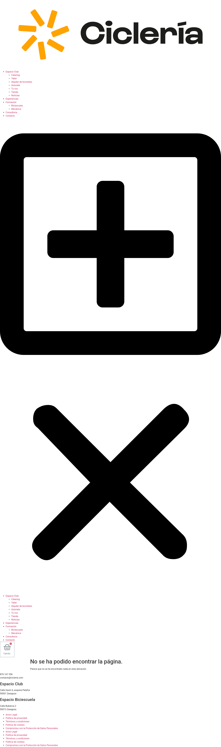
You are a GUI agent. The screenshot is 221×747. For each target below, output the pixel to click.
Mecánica (16, 109)
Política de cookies (15, 725)
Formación (11, 102)
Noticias (15, 95)
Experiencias (12, 98)
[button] (110, 356)
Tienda (14, 92)
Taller (14, 78)
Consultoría (11, 112)
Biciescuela (17, 105)
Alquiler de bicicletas (21, 82)
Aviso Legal (11, 714)
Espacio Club (12, 71)
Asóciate (15, 85)
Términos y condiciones (17, 721)
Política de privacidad (16, 718)
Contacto (10, 115)
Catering (15, 75)
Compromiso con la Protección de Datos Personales (32, 728)
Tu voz (14, 88)
